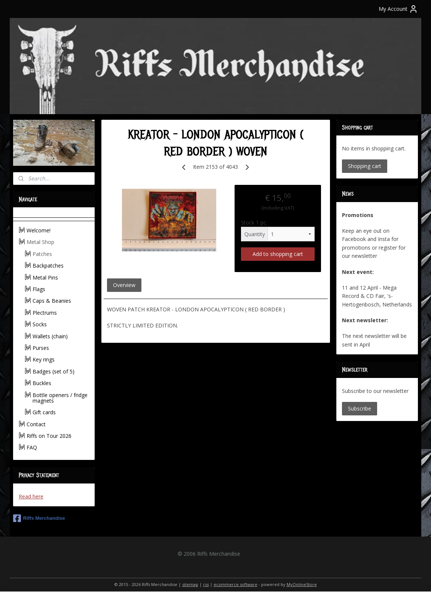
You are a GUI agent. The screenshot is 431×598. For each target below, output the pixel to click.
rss (206, 584)
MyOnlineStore (302, 584)
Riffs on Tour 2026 (49, 435)
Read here (31, 496)
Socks (40, 324)
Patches (42, 253)
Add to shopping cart (278, 253)
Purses (41, 347)
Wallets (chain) (50, 336)
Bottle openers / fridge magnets (60, 397)
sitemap (190, 584)
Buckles (42, 383)
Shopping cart (364, 166)
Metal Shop (40, 241)
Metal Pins (45, 277)
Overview (124, 285)
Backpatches (48, 265)
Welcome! (39, 230)
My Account (398, 8)
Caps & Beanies (52, 300)
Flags (39, 289)
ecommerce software (235, 584)
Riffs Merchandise (39, 518)
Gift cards (44, 412)
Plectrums (45, 312)
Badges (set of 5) (53, 371)
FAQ (32, 447)
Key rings (44, 359)
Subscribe (359, 408)
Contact (36, 424)
